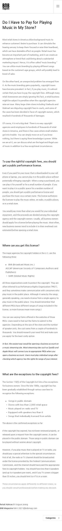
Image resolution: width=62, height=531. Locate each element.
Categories (52, 518)
